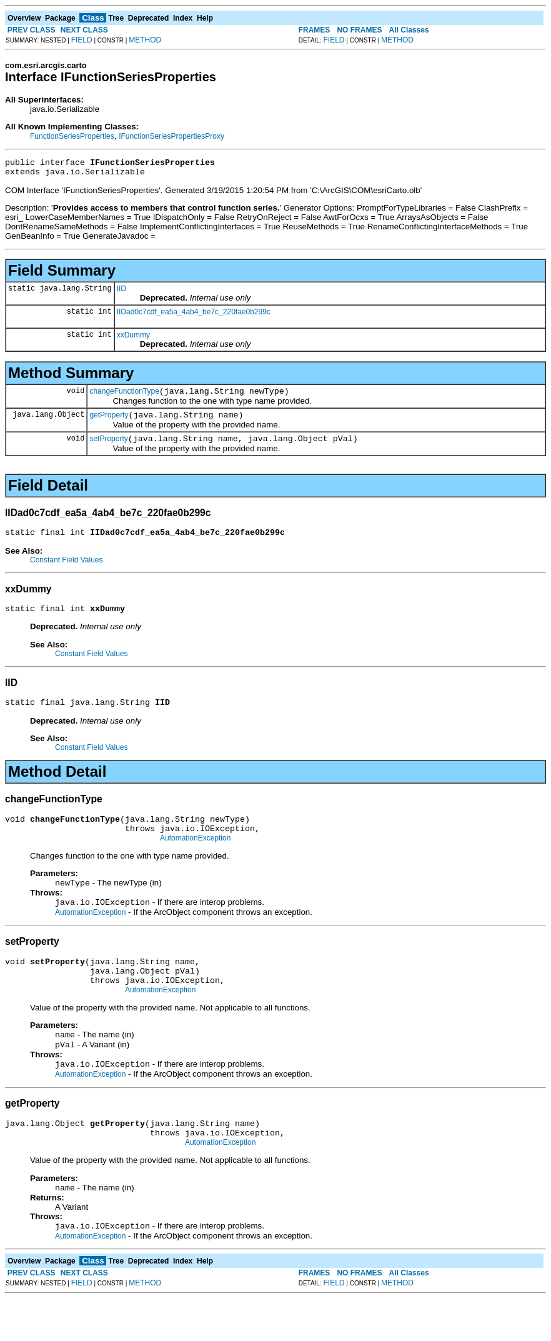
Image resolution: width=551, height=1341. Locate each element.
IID (121, 292)
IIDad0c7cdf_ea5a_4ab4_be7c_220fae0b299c (194, 315)
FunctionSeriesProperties (72, 136)
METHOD (145, 40)
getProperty (108, 422)
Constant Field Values (66, 571)
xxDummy (133, 338)
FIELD (81, 40)
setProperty (108, 448)
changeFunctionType (124, 396)
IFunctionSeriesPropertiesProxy (171, 136)
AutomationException (195, 858)
